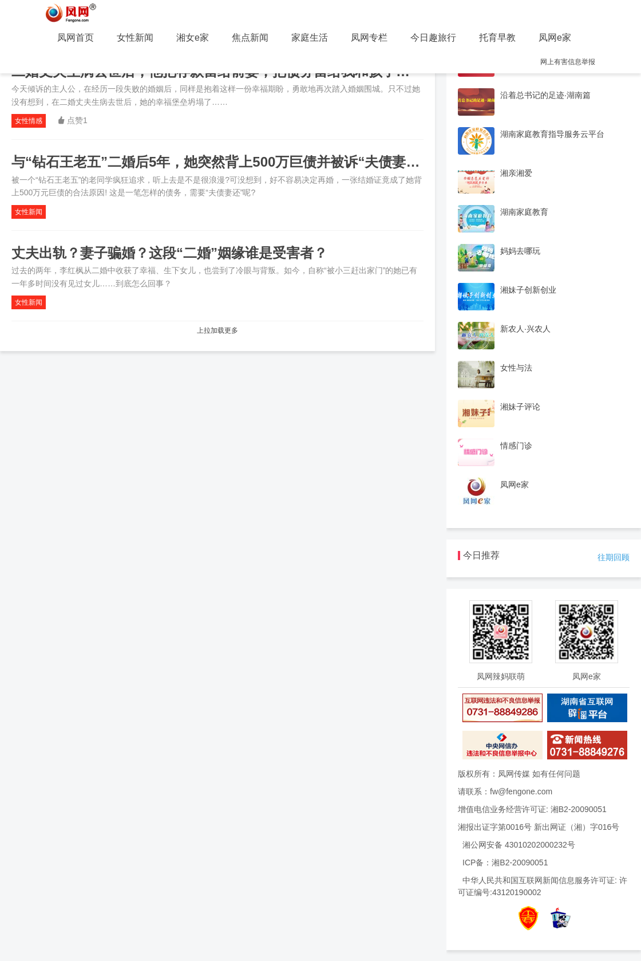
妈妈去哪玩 (520, 250)
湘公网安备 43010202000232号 (518, 844)
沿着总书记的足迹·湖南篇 (545, 95)
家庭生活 (309, 37)
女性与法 (516, 367)
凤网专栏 (369, 37)
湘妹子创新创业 (528, 289)
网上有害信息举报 (567, 62)
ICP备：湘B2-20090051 (505, 862)
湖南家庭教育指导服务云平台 (552, 134)
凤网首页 (75, 37)
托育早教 (497, 37)
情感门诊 (516, 445)
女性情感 (28, 121)
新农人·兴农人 (525, 328)
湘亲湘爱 (516, 173)
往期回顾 (614, 557)
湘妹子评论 (520, 406)
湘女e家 (192, 37)
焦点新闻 (250, 37)
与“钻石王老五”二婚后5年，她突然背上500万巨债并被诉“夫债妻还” (218, 162)
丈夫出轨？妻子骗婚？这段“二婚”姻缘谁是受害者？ (169, 253)
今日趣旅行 (433, 37)
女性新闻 (135, 37)
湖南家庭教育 (524, 211)
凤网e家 (555, 37)
